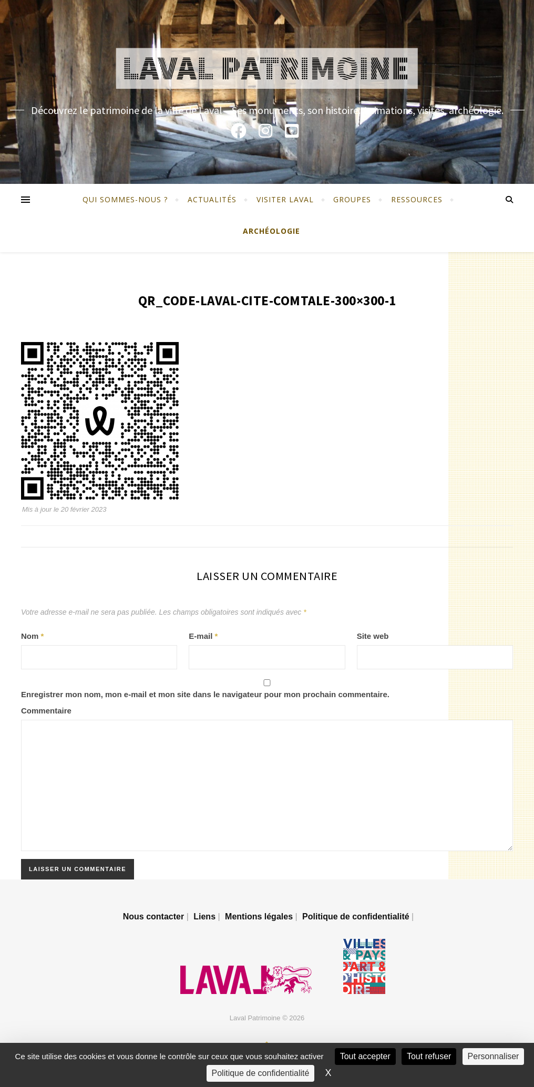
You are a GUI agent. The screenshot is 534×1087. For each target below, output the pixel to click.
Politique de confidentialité (355, 916)
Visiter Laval (285, 199)
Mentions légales (259, 916)
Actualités (212, 199)
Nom (32, 636)
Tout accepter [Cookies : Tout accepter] (365, 1056)
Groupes (352, 199)
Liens (204, 916)
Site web (373, 636)
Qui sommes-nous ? (125, 199)
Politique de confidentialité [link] (261, 1073)
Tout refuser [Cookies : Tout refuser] (429, 1056)
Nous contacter (153, 916)
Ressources (417, 199)
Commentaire (46, 710)
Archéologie (271, 231)
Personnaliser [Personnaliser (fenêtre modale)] (493, 1056)
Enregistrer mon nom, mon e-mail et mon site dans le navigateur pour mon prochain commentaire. (205, 694)
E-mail (203, 636)
